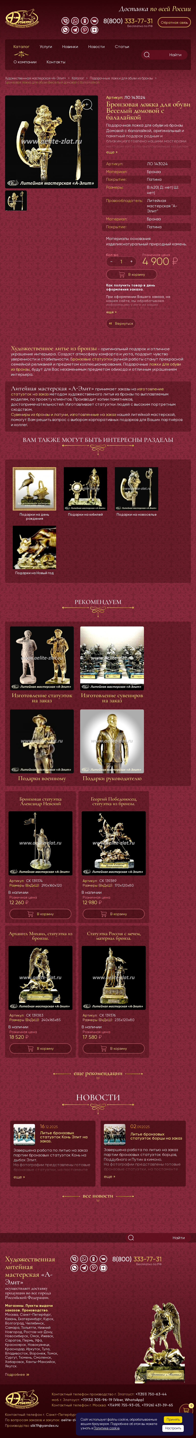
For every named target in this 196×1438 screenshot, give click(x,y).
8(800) (128, 21)
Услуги (46, 46)
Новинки (70, 46)
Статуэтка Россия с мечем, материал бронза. (114, 936)
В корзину (136, 274)
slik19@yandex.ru (44, 1425)
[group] (51, 141)
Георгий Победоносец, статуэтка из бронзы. (114, 801)
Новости (96, 46)
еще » (112, 152)
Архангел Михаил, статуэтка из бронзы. (40, 936)
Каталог (21, 46)
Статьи (122, 46)
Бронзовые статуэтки (91, 359)
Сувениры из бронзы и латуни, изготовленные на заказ (63, 414)
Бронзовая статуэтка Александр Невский (40, 801)
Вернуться (124, 323)
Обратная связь (174, 22)
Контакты (56, 61)
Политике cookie (106, 1428)
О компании (25, 61)
